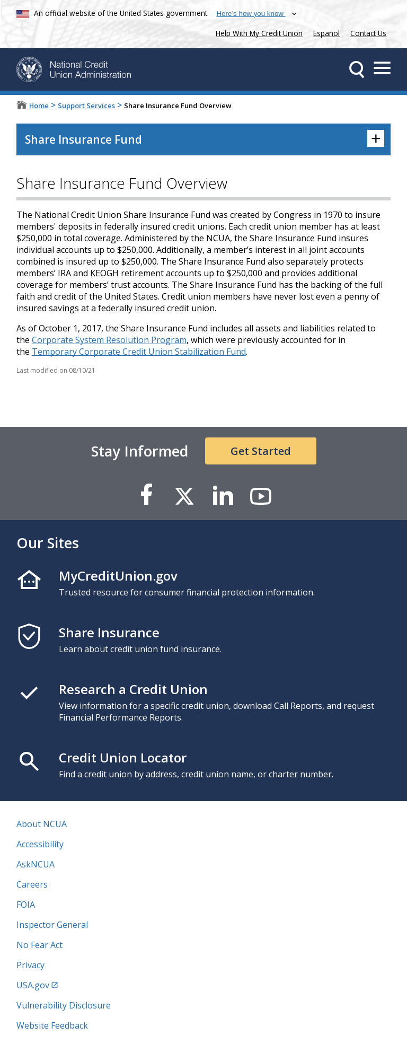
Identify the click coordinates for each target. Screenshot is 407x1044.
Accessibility (40, 844)
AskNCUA (35, 864)
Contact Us (368, 33)
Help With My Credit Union (257, 32)
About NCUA (41, 824)
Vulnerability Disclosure (63, 1005)
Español (326, 33)
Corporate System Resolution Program (109, 340)
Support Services (86, 105)
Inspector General (52, 925)
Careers (32, 884)
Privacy (30, 965)
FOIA (25, 904)
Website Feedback (52, 1025)
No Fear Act (39, 945)
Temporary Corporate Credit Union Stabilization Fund (139, 351)
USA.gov (32, 985)
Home (39, 105)
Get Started (261, 451)
